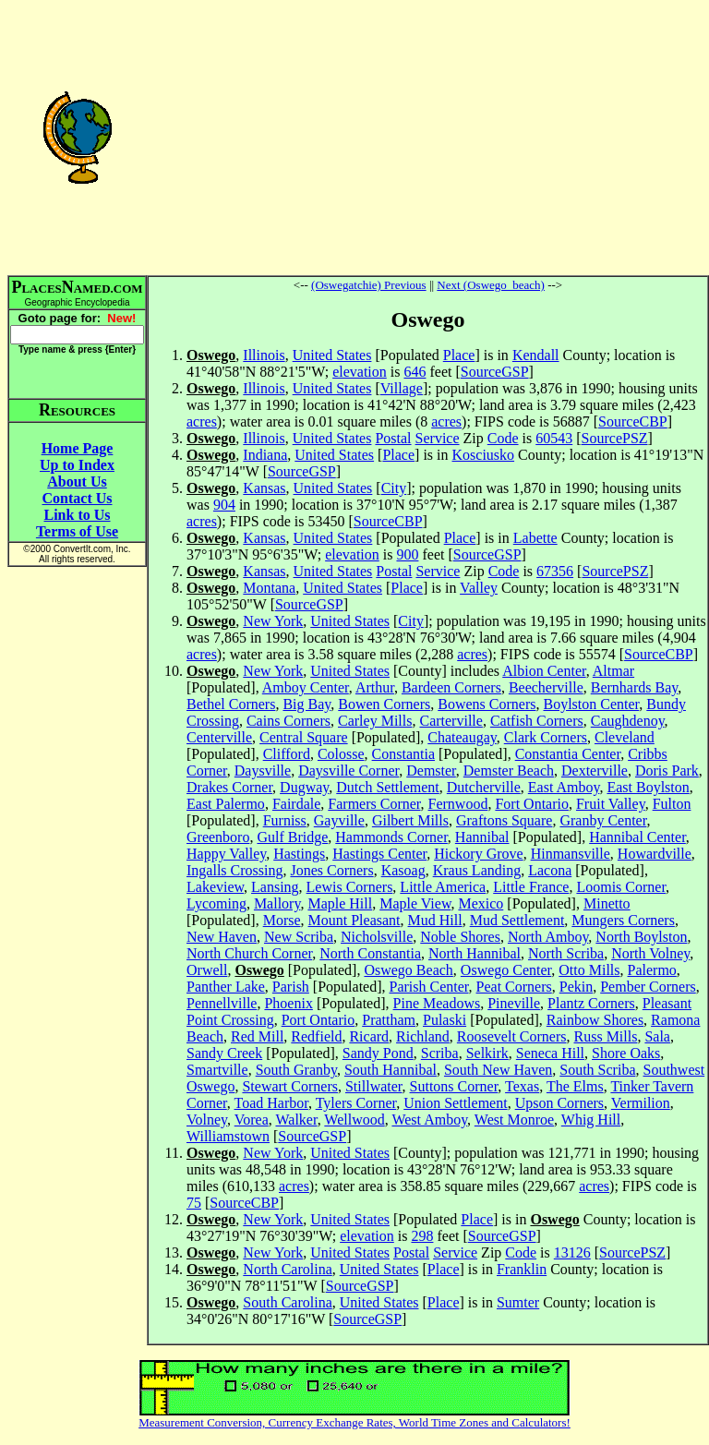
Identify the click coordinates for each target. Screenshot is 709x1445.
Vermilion (640, 1103)
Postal (393, 438)
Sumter (518, 1302)
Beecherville (546, 687)
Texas (522, 1086)
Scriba (440, 1053)
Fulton (672, 804)
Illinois (263, 355)
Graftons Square (504, 820)
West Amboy (429, 1119)
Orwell (206, 970)
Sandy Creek (224, 1053)
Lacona (549, 870)
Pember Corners (648, 986)
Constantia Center (567, 754)
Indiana (265, 455)
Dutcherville (484, 787)
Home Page (78, 448)
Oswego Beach (408, 970)
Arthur (374, 687)
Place (459, 355)
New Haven (221, 937)
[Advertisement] (428, 136)
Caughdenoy (628, 721)
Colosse (341, 754)
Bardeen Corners (451, 687)
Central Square (303, 737)
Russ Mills (606, 1036)
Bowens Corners (486, 704)
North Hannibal (474, 953)
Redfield (316, 1036)
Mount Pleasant (354, 920)
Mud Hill (435, 920)
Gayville (339, 820)
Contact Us (77, 498)
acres (201, 421)
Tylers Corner (356, 1103)
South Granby (296, 1070)
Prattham (388, 1020)
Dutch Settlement (387, 787)
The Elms (575, 1086)
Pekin (576, 986)
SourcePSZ (615, 438)
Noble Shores (460, 937)
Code (503, 438)
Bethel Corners (230, 704)
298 (422, 1236)
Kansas (264, 488)
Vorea (251, 1119)
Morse (282, 920)
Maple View (415, 903)
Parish (290, 986)
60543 (553, 438)
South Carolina (287, 1302)
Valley (479, 588)
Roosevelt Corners (512, 1036)
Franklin (522, 1269)
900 (407, 554)
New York (273, 621)
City (394, 488)
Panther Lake (225, 986)
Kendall (535, 355)
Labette (535, 538)
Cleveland (625, 737)
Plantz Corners (591, 1003)
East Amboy (564, 787)
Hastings (299, 853)
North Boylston (641, 937)
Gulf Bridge (292, 837)
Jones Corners (331, 870)
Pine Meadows (437, 1003)
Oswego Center (506, 970)
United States (332, 355)
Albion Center (543, 671)
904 (224, 504)
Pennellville (221, 1003)
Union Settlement (455, 1103)
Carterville (450, 721)
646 (414, 371)
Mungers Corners (623, 920)
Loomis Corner (621, 887)
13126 (572, 1252)
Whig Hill (590, 1119)
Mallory (277, 903)
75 (193, 1202)
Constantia (403, 754)
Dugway (304, 787)
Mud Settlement (517, 920)
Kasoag (403, 870)
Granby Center (602, 820)
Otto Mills (589, 970)
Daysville (262, 770)
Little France (531, 887)
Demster (431, 770)
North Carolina (287, 1269)
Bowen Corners (384, 704)
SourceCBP (632, 421)
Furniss (284, 820)
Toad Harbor (271, 1103)
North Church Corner (249, 953)
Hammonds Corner (391, 837)
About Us (76, 481)
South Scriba (597, 1070)
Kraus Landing (477, 870)
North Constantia (370, 953)
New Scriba (298, 937)
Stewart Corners (290, 1086)
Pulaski (444, 1020)
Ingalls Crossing (234, 870)
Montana (269, 588)
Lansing (275, 887)
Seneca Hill (550, 1053)
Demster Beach (508, 770)
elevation (359, 371)
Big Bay (306, 704)
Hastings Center (379, 853)
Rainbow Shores (595, 1020)
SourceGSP (495, 371)
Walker (296, 1119)
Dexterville (594, 770)
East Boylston (648, 787)
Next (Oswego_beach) (491, 285)
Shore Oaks (626, 1053)
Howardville (654, 853)
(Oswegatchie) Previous (369, 285)
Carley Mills (375, 721)
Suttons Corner (454, 1086)
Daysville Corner (348, 770)
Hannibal (482, 837)
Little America (443, 887)
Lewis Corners (349, 887)
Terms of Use (77, 531)
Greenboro (217, 837)
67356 (554, 571)
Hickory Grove (478, 853)
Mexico (480, 903)
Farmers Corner (374, 804)
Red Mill (257, 1036)
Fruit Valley (610, 804)
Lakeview (215, 887)
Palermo (652, 970)
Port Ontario (318, 1020)
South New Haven (498, 1070)
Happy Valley (226, 853)
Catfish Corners (536, 721)
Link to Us (76, 515)
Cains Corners (288, 721)
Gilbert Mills (410, 820)
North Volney (650, 953)
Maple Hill (339, 903)
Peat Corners (514, 986)
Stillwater (374, 1086)
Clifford (286, 754)
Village (401, 388)
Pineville (513, 1003)
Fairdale (296, 804)
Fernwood (458, 804)
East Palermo (225, 804)
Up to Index (77, 465)
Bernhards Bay (635, 687)
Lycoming (216, 903)
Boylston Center (591, 704)
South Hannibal (390, 1070)
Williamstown (228, 1136)
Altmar (613, 671)
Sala (657, 1036)
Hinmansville (570, 853)
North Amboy (548, 937)
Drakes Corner (229, 787)
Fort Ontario (532, 804)
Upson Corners (559, 1103)
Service (437, 438)
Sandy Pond (378, 1053)
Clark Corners (545, 737)
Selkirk (487, 1053)
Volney (206, 1119)
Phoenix (288, 1003)
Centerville (219, 737)
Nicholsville (377, 937)
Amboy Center (305, 687)
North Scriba (566, 953)
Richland (423, 1036)
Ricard (369, 1036)
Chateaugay (461, 737)
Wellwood (354, 1119)
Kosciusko (483, 455)
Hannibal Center (637, 837)
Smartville (217, 1070)
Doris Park (667, 770)
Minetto (607, 903)
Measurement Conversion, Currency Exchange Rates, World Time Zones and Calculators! (354, 1422)
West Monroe (514, 1119)
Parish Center (429, 986)
